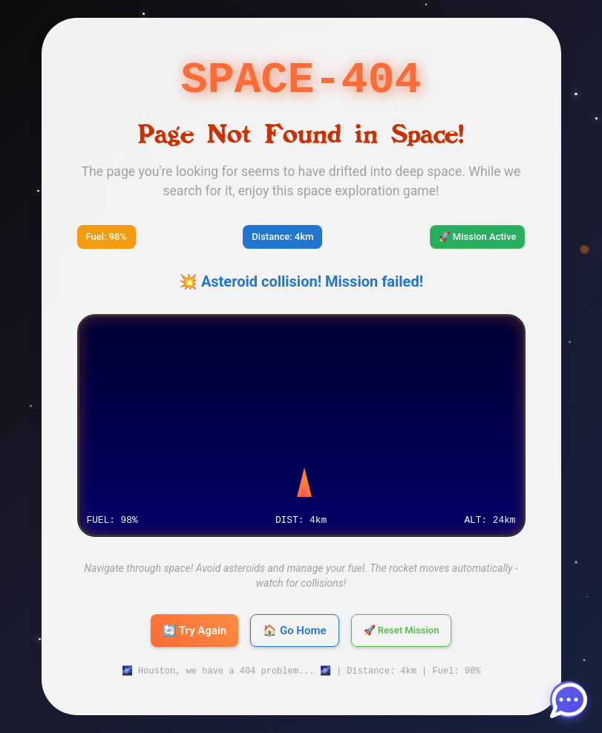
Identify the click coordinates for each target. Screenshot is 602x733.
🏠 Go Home (294, 630)
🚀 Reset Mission (401, 630)
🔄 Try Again (195, 630)
